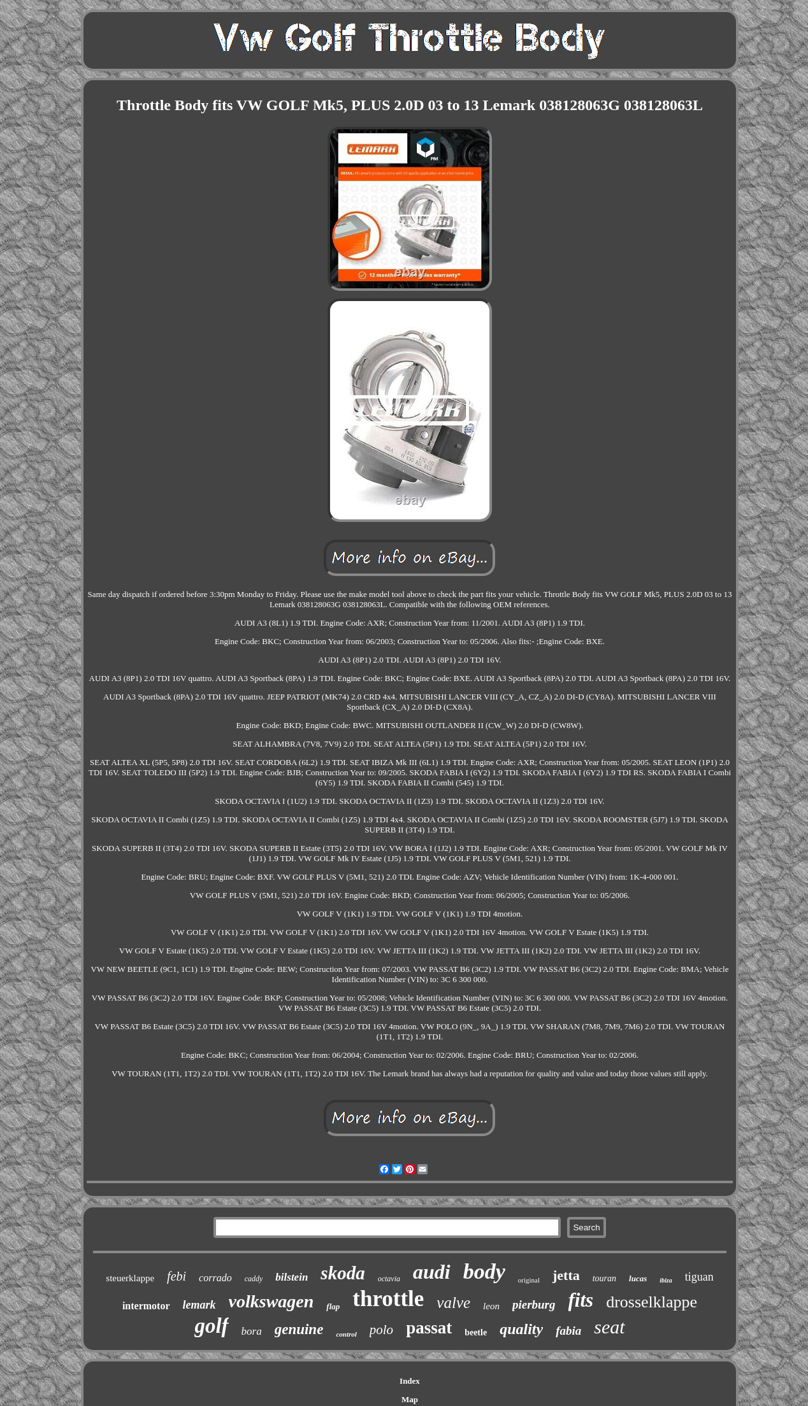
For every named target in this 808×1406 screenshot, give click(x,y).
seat (609, 1326)
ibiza (666, 1280)
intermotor (146, 1305)
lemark (199, 1304)
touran (604, 1278)
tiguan (699, 1276)
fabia (568, 1330)
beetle (476, 1332)
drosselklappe (651, 1302)
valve (453, 1302)
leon (491, 1306)
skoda (342, 1273)
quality (521, 1329)
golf (211, 1325)
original (529, 1280)
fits (581, 1300)
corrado (215, 1277)
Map (409, 1399)
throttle (388, 1298)
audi (432, 1271)
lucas (638, 1278)
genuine (299, 1329)
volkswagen (271, 1301)
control (346, 1334)
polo (381, 1329)
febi (176, 1276)
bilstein (291, 1277)
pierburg (534, 1304)
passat (429, 1327)
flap (333, 1306)
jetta (566, 1275)
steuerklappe (130, 1278)
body (484, 1271)
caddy (254, 1278)
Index (410, 1381)
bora (252, 1331)
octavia (389, 1278)
